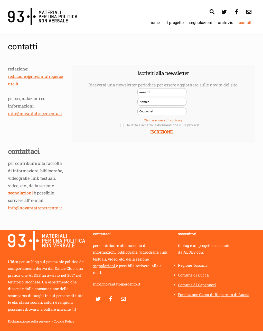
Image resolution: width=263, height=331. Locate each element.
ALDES (35, 275)
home (154, 22)
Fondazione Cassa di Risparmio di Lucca (213, 294)
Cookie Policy (64, 321)
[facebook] (236, 11)
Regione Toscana (193, 265)
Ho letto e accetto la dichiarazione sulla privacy (159, 125)
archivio (225, 22)
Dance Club (64, 268)
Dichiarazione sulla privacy (163, 120)
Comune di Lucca (193, 275)
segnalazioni (200, 22)
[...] (73, 309)
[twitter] (224, 11)
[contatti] (249, 11)
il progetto (174, 22)
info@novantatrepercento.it (35, 113)
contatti (246, 22)
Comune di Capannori (197, 284)
